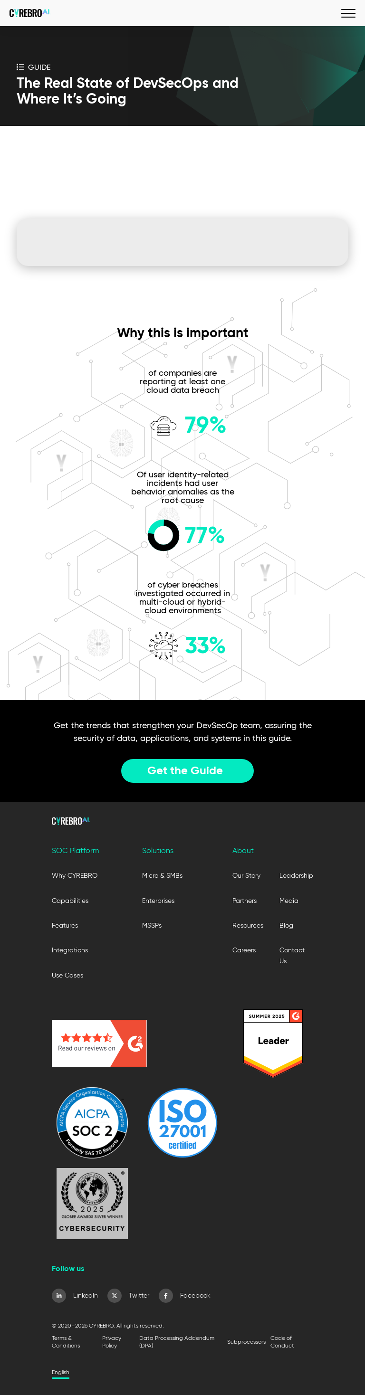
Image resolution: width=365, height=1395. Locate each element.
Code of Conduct (282, 1341)
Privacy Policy (111, 1341)
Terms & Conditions (66, 1341)
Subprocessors (246, 1341)
